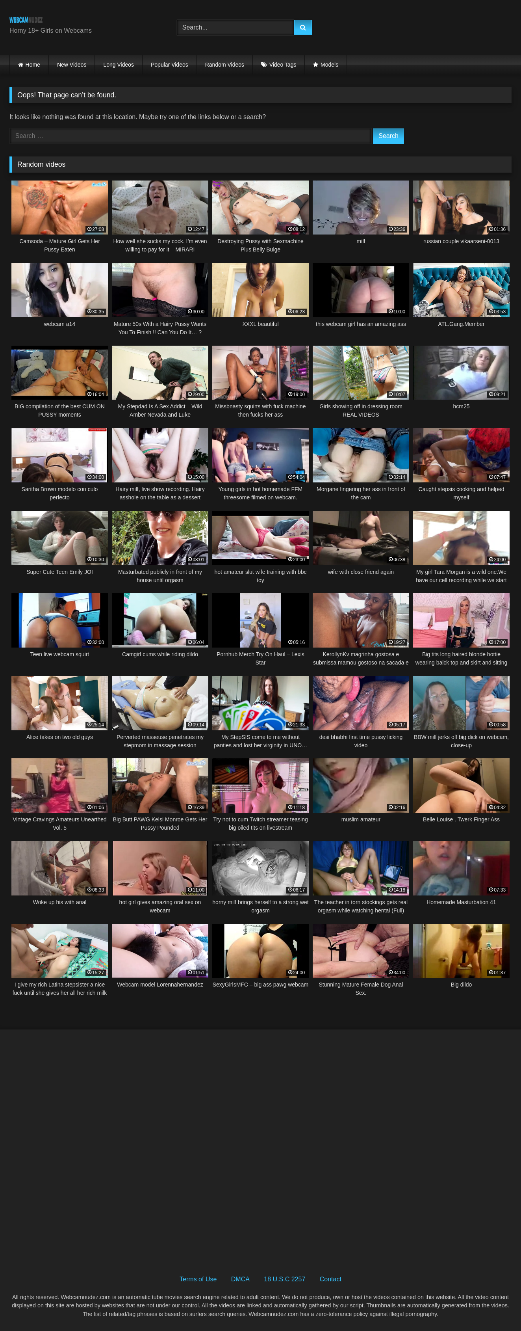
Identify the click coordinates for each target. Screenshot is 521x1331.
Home (33, 64)
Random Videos (224, 64)
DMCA (240, 1279)
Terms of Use (198, 1279)
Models (329, 64)
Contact (330, 1279)
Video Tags (283, 64)
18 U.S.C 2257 (284, 1279)
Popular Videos (169, 64)
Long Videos (118, 64)
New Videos (71, 64)
